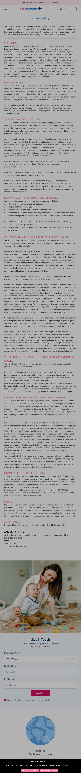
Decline (35, 770)
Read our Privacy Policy (49, 770)
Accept (26, 770)
